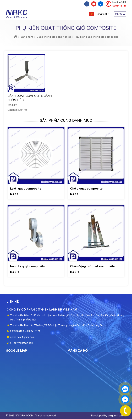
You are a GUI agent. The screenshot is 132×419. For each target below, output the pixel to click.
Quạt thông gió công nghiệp (53, 36)
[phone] (125, 410)
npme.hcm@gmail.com (22, 337)
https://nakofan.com (21, 343)
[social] (86, 4)
